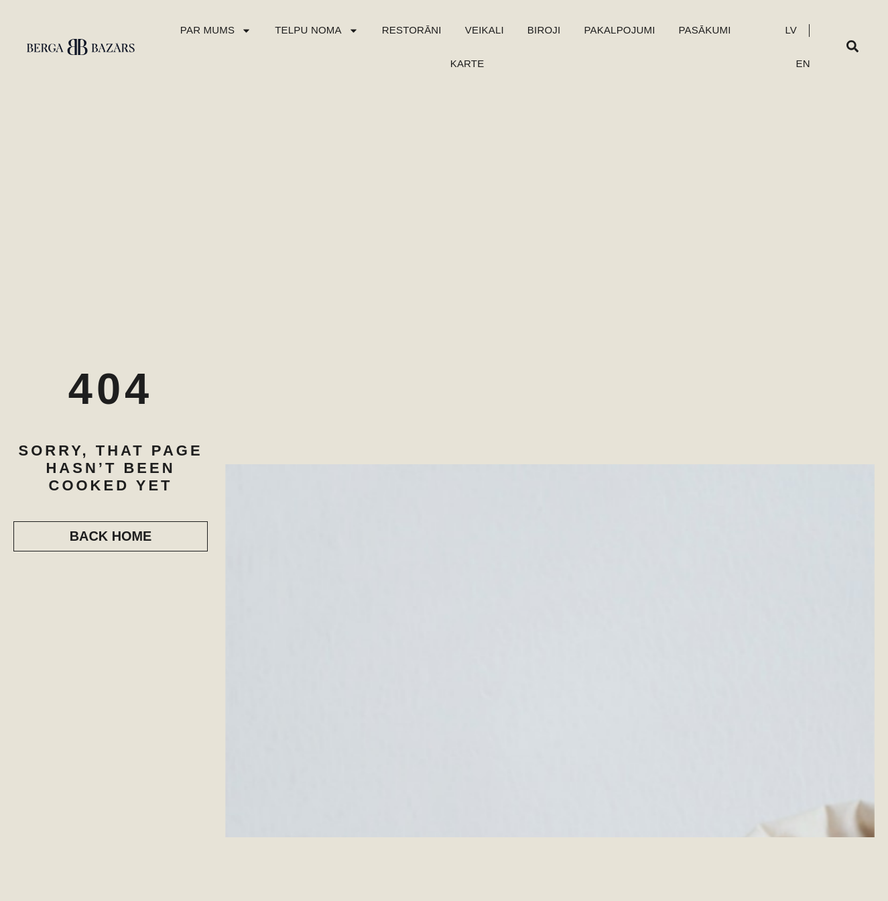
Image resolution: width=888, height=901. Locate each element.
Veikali (484, 30)
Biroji (544, 30)
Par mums (215, 30)
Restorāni (412, 30)
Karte (467, 63)
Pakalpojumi (619, 30)
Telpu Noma (317, 30)
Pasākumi (705, 30)
